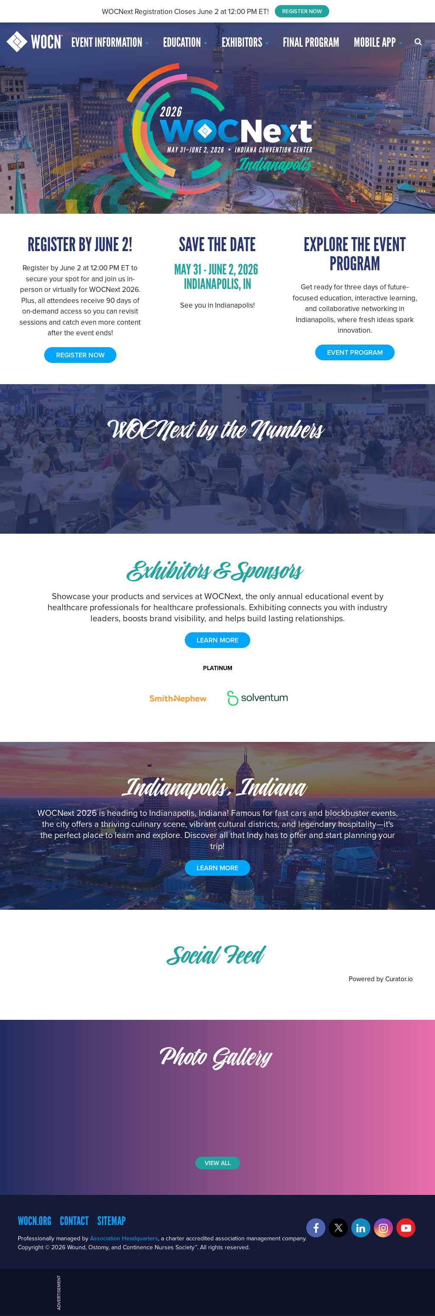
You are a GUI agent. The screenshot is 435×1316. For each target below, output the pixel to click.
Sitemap (111, 1221)
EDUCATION (185, 42)
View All (218, 1163)
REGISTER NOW (302, 11)
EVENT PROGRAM (355, 352)
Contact (74, 1221)
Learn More (217, 868)
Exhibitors (245, 42)
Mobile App (378, 42)
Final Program (311, 42)
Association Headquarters (124, 1238)
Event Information (110, 42)
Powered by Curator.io (381, 978)
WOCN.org (34, 1221)
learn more (217, 640)
